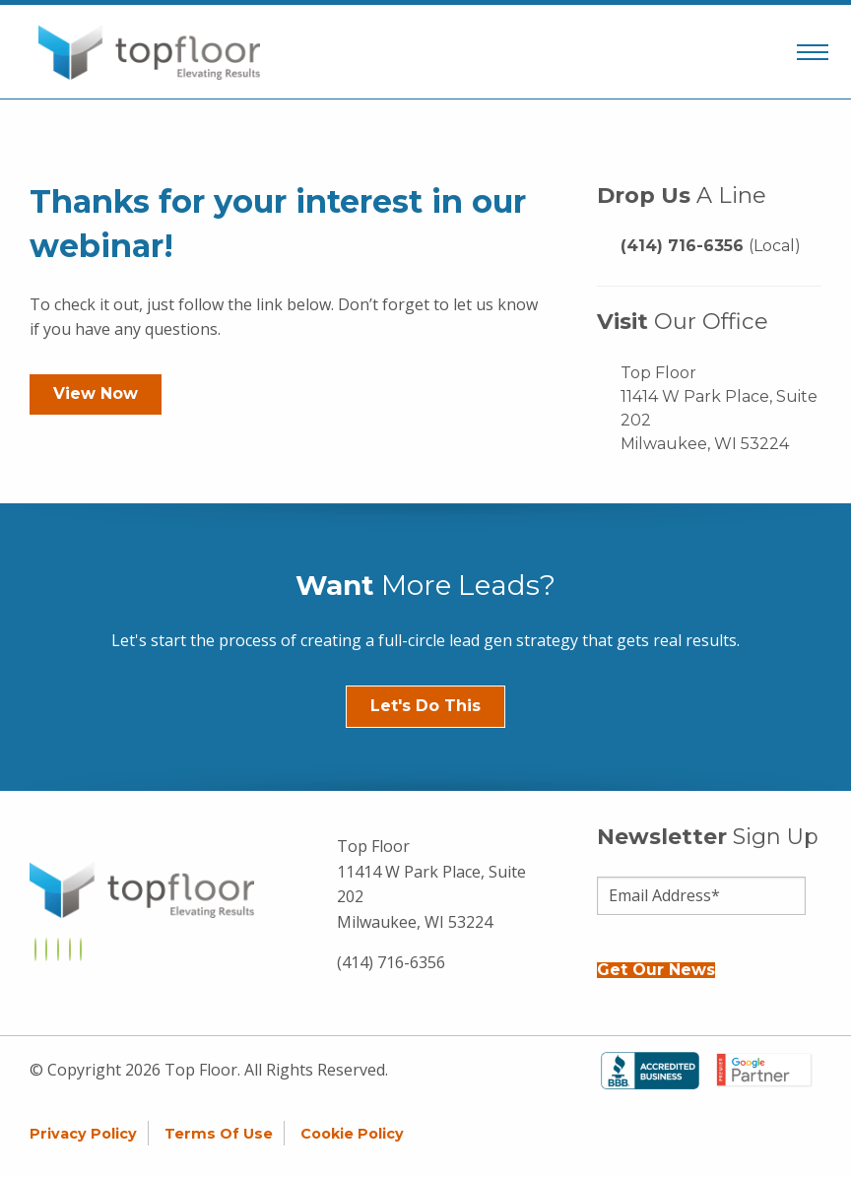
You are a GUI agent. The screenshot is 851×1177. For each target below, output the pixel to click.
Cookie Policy (352, 1134)
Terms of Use (218, 1134)
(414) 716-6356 (711, 245)
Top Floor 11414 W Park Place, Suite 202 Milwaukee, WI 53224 (719, 408)
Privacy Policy (83, 1134)
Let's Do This (425, 705)
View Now (95, 393)
